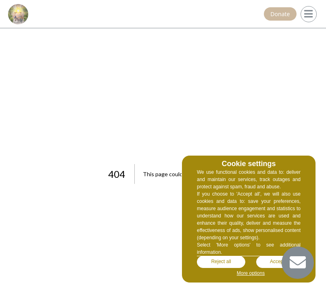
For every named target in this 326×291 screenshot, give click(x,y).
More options (251, 273)
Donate (280, 14)
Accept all (280, 262)
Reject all (221, 262)
